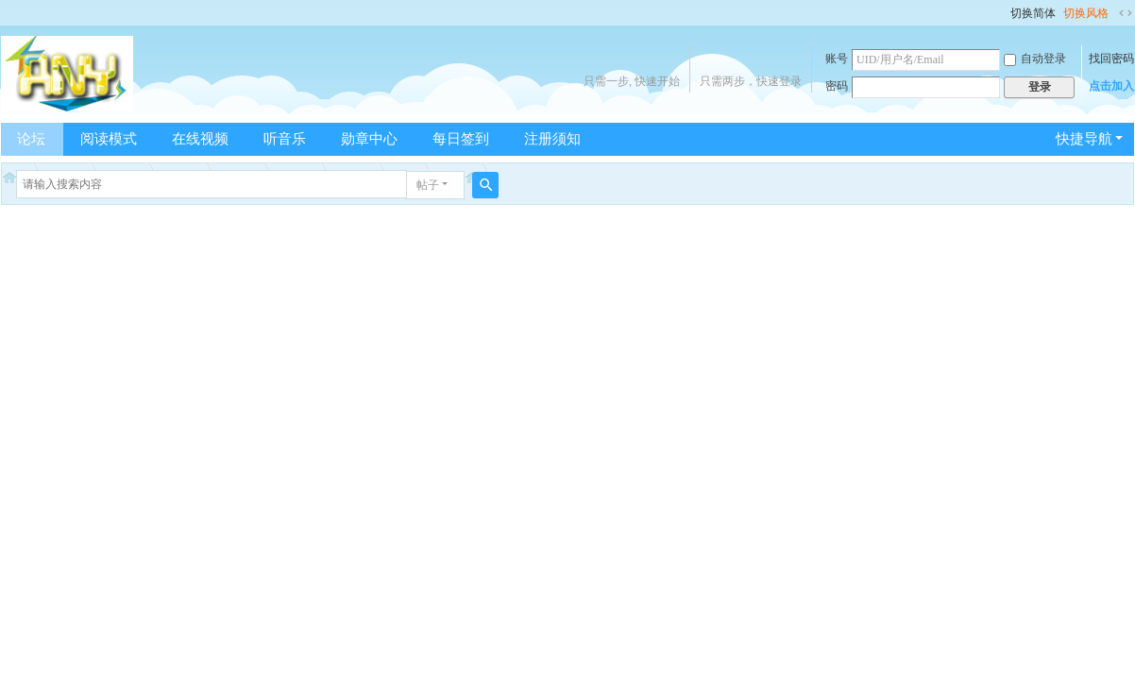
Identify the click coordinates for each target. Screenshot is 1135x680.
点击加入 (1111, 86)
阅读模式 (108, 138)
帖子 (427, 185)
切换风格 (1086, 13)
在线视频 (200, 138)
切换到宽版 (1125, 13)
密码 (836, 86)
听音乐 (284, 138)
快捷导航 (1084, 138)
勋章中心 (369, 138)
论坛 (31, 138)
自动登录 (1035, 58)
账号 (836, 58)
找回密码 (1111, 58)
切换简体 (1033, 13)
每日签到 (460, 138)
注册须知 (552, 138)
